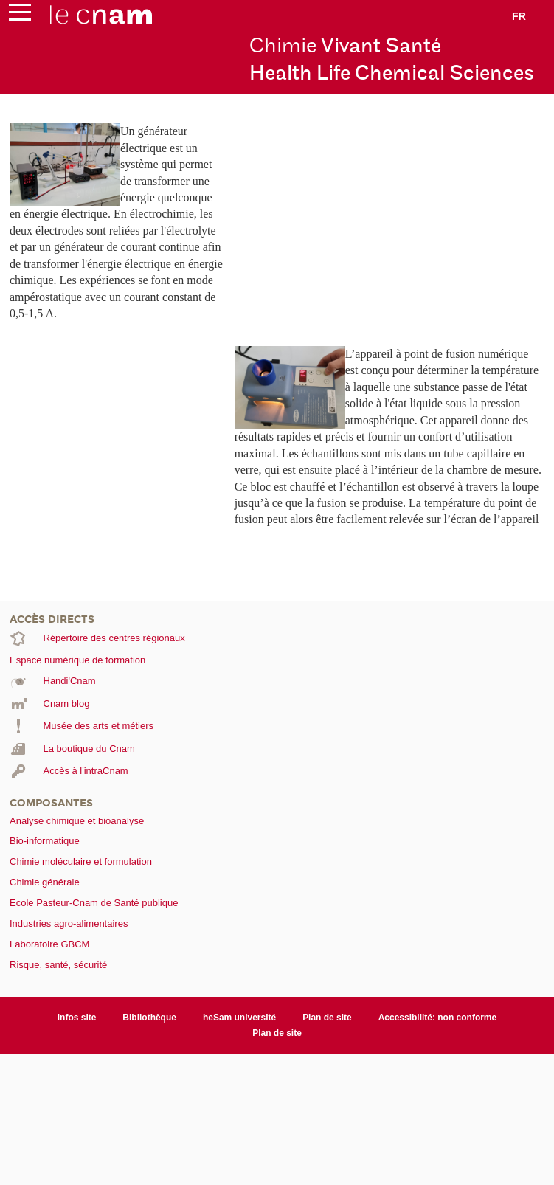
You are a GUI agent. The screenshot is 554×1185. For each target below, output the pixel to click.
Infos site (77, 1017)
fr (519, 16)
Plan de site (327, 1017)
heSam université (239, 1017)
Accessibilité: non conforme (437, 1017)
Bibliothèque (149, 1017)
